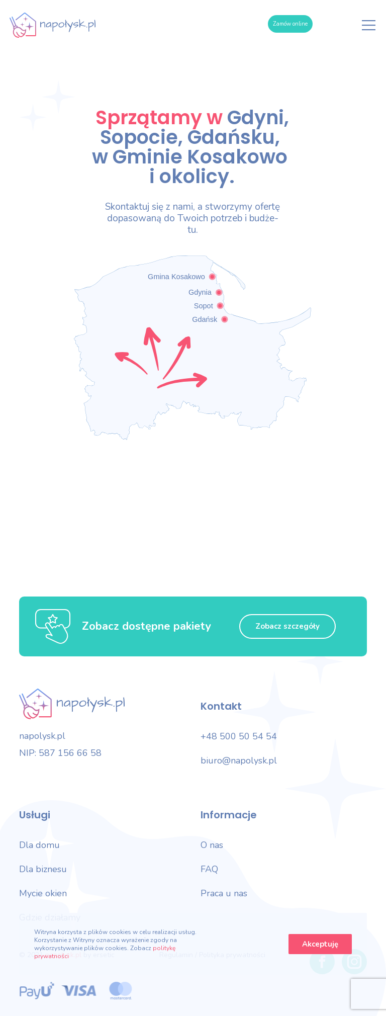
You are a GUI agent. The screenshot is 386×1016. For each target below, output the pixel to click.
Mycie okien (43, 893)
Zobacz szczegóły (287, 626)
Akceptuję (320, 944)
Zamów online (290, 24)
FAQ (209, 869)
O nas (212, 845)
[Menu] (369, 25)
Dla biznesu (43, 869)
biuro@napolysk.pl (239, 760)
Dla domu (39, 845)
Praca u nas (224, 893)
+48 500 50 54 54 (239, 736)
